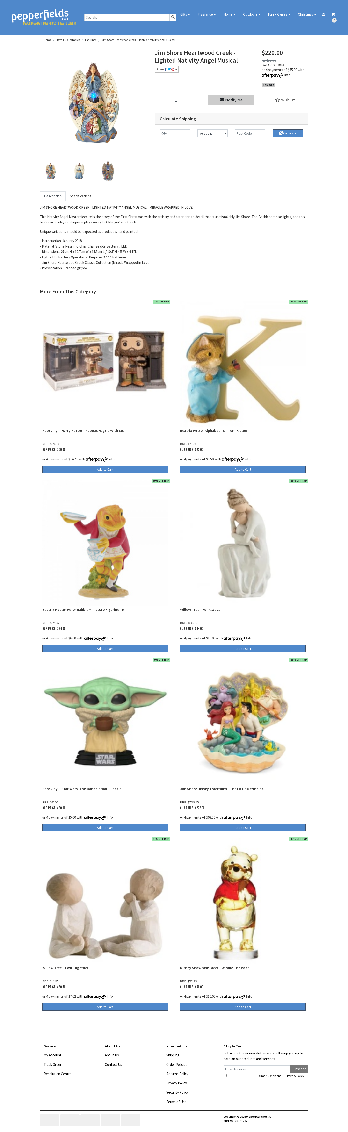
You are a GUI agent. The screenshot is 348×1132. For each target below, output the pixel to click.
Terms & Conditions (269, 1076)
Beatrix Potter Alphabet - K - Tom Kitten (213, 430)
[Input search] (127, 17)
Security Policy (177, 1092)
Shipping (172, 1055)
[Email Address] (257, 1069)
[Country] (212, 133)
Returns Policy (177, 1073)
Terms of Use (176, 1101)
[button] (285, 100)
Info (287, 75)
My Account (52, 1055)
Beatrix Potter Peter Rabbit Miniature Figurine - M (83, 609)
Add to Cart (105, 469)
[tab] (53, 196)
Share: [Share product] (165, 69)
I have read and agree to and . (264, 1076)
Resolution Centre (58, 1073)
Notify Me (231, 100)
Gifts (183, 14)
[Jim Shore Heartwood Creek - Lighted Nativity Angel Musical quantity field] (178, 100)
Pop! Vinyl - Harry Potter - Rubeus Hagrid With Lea (83, 430)
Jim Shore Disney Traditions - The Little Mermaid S (222, 789)
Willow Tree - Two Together (65, 968)
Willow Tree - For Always (200, 609)
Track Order (52, 1064)
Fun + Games (277, 14)
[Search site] (173, 17)
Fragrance (205, 14)
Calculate (288, 133)
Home (228, 14)
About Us (112, 1055)
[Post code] (250, 133)
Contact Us (113, 1064)
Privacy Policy (176, 1083)
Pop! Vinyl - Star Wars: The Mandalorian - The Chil (82, 789)
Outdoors (250, 14)
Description (53, 196)
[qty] (175, 133)
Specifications (80, 196)
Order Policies (176, 1064)
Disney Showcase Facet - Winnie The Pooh (215, 968)
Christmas (305, 14)
